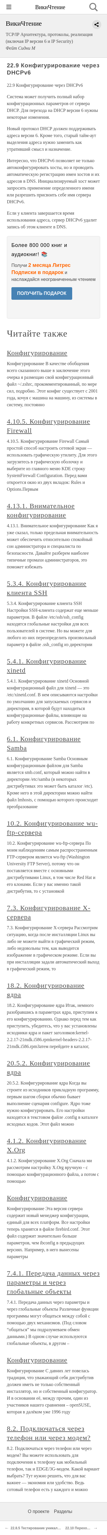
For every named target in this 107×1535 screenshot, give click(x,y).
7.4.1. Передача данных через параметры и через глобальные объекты (53, 1282)
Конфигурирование (37, 353)
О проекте (38, 1511)
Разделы (63, 1511)
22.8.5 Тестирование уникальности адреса (46, 1528)
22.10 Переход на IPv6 (83, 1528)
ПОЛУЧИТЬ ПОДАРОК (41, 293)
